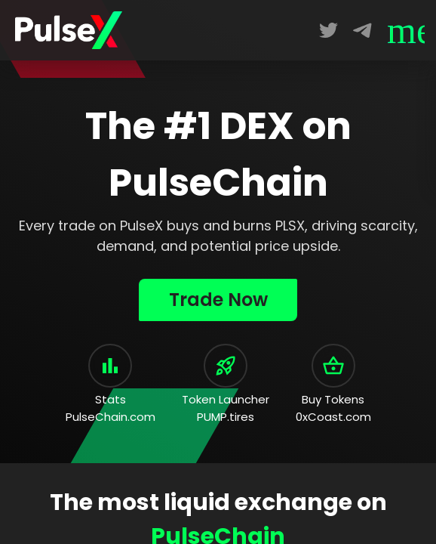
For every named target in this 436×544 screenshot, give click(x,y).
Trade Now (218, 299)
